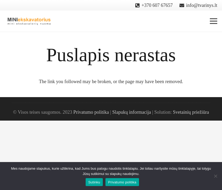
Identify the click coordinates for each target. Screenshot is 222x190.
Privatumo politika (91, 112)
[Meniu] (213, 21)
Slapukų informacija (131, 112)
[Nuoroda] (29, 21)
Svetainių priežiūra (191, 112)
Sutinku (94, 182)
